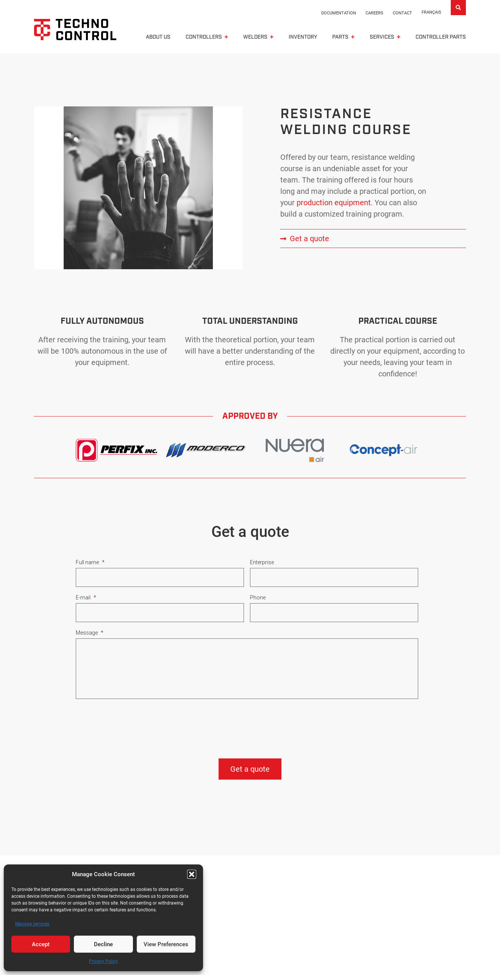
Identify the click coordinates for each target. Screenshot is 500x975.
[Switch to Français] (431, 12)
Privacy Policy (103, 961)
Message (89, 634)
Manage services (32, 924)
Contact (402, 13)
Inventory (303, 37)
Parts (340, 37)
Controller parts (441, 37)
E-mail (86, 599)
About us (158, 37)
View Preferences (166, 944)
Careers (374, 13)
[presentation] (133, 724)
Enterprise (262, 564)
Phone (258, 599)
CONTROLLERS (204, 37)
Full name (90, 564)
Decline (103, 944)
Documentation (338, 13)
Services (382, 37)
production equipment (334, 204)
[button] (191, 874)
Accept (41, 944)
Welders (255, 37)
